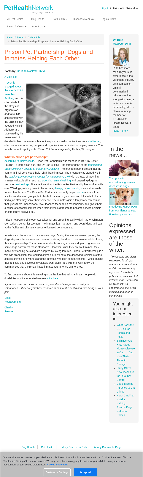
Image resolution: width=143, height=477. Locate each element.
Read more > (120, 130)
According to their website (19, 160)
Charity (8, 307)
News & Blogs (15, 37)
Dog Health (39, 19)
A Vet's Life (34, 37)
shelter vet (94, 141)
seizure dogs (74, 188)
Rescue (8, 311)
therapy (58, 188)
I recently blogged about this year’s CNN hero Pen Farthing (13, 90)
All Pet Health (16, 19)
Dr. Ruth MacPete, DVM (31, 71)
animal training (62, 180)
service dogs (22, 184)
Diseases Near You (84, 19)
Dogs (7, 297)
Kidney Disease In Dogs (107, 447)
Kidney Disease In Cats (73, 447)
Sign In (105, 8)
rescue (80, 192)
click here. (53, 278)
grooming (47, 180)
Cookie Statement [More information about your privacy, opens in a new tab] (57, 465)
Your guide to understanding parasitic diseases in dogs (122, 182)
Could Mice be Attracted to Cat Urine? (126, 387)
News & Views (16, 26)
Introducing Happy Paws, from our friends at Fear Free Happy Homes (123, 210)
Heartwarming (12, 301)
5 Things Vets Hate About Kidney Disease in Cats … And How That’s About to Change (126, 352)
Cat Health (60, 19)
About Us (38, 26)
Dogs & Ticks (108, 19)
